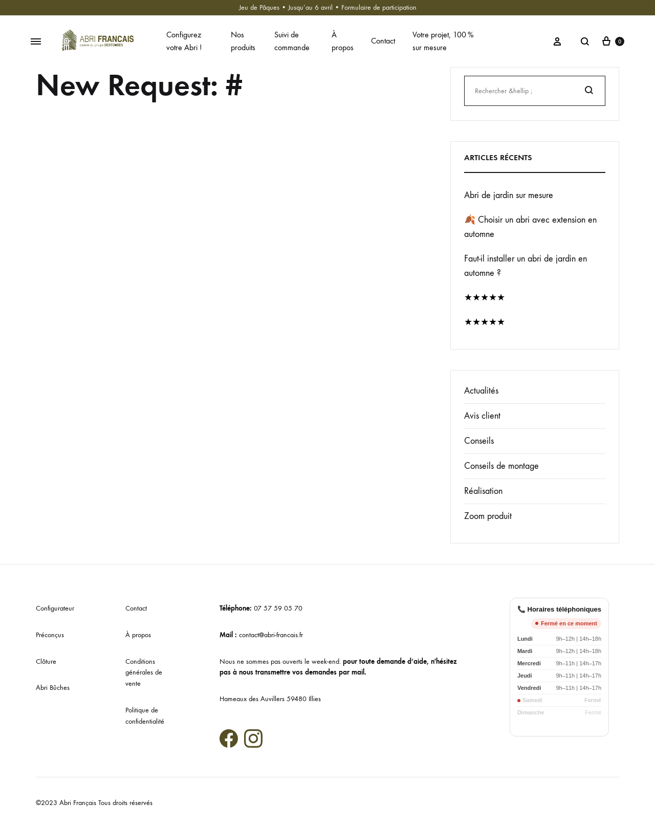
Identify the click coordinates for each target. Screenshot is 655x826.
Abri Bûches (53, 687)
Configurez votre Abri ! (184, 41)
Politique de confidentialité (144, 716)
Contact (383, 41)
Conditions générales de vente (143, 672)
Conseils (479, 441)
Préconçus (50, 635)
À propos (343, 41)
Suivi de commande (292, 41)
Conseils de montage (501, 466)
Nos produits (243, 41)
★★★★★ (484, 297)
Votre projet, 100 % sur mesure (442, 41)
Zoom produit (488, 516)
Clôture (46, 661)
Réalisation (483, 491)
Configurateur (55, 608)
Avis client (482, 415)
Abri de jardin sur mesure (508, 195)
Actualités (481, 390)
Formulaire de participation (379, 7)
